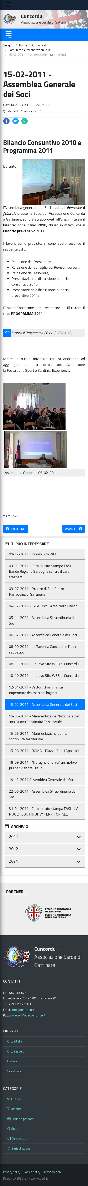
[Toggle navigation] (8, 5)
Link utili (12, 1061)
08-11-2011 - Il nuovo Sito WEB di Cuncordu (44, 664)
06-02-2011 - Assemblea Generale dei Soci (43, 635)
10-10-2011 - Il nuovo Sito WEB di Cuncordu (44, 675)
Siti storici (14, 1071)
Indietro (15, 528)
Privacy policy (11, 1172)
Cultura (14, 1099)
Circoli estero (16, 1051)
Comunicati (17, 1138)
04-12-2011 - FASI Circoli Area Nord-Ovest (43, 606)
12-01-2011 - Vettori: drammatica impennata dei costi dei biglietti (36, 690)
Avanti (73, 528)
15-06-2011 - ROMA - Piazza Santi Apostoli (44, 750)
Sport (13, 1128)
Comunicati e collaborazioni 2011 (27, 104)
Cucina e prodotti (20, 1118)
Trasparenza (52, 1172)
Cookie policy (32, 1172)
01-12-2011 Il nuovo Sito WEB (33, 554)
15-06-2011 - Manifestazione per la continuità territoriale (38, 736)
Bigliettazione (18, 1148)
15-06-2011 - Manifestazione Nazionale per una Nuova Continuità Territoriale (44, 719)
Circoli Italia (14, 1041)
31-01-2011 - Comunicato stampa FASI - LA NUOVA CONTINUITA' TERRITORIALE (43, 811)
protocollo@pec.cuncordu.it (27, 1015)
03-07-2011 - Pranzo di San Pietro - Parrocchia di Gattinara (37, 591)
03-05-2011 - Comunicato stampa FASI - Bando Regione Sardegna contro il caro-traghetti (41, 571)
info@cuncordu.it (23, 1009)
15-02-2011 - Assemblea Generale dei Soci (43, 704)
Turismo (14, 1108)
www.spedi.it (39, 1178)
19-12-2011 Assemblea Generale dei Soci (41, 779)
